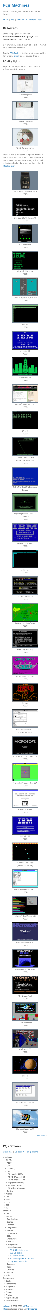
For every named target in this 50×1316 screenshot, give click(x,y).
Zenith (10, 1191)
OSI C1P (9, 1272)
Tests (9, 1267)
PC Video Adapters (16, 1188)
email (16, 56)
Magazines (13, 1244)
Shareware (26, 1250)
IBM (26, 1180)
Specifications (12, 1300)
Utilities (10, 1269)
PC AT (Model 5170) (16, 1179)
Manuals (9, 1289)
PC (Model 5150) (15, 1174)
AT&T (9, 1163)
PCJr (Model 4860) (16, 1182)
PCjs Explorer (16, 53)
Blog (13, 19)
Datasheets (11, 1283)
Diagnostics (12, 1227)
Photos (9, 1295)
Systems (11, 1264)
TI (6, 1208)
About (5, 19)
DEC (7, 1196)
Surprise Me (32, 1151)
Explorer (20, 19)
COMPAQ (11, 1168)
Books (11, 1241)
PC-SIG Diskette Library (20, 1250)
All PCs (25, 1175)
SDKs (9, 1236)
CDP (9, 1165)
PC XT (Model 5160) (16, 1177)
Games (10, 1230)
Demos (10, 1222)
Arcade (9, 1193)
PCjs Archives (12, 1297)
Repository (31, 19)
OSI (7, 1205)
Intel (8, 1199)
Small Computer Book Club (22, 1258)
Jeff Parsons (28, 1306)
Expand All (8, 1151)
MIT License (31, 1309)
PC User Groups (17, 1255)
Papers (9, 1292)
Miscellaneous (26, 1254)
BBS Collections (16, 1252)
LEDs (8, 1202)
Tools (40, 19)
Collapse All (20, 1151)
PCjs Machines (16, 5)
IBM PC (25, 1243)
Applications (12, 1219)
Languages (12, 1233)
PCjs (8, 1275)
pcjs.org (6, 1306)
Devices (10, 1224)
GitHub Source (41, 1135)
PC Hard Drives (15, 1185)
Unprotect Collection (19, 1261)
